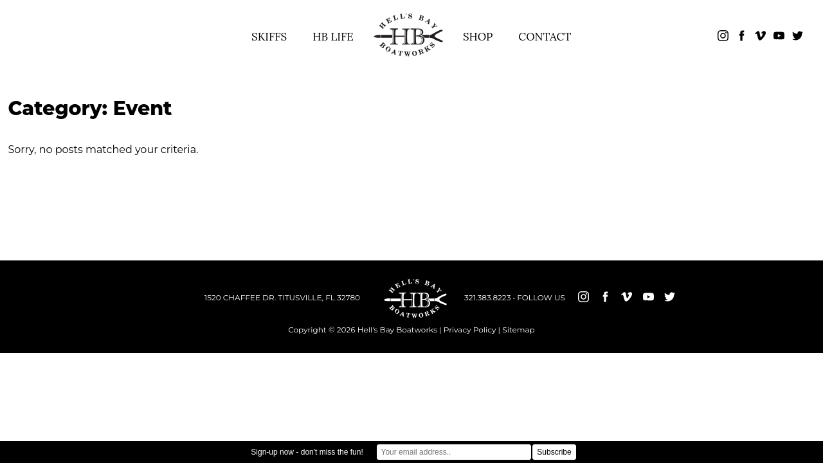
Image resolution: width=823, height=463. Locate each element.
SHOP (478, 37)
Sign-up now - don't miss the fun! (307, 452)
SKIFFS (269, 37)
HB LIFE (333, 37)
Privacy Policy (470, 329)
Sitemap (518, 329)
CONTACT (544, 37)
